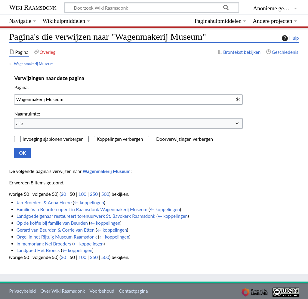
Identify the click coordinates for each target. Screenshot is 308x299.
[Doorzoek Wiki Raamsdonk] (152, 7)
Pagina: (21, 87)
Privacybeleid (22, 291)
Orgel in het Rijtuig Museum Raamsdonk (57, 236)
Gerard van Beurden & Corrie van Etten (56, 230)
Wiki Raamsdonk (32, 7)
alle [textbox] (19, 123)
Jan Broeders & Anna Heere (44, 202)
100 (82, 194)
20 (63, 194)
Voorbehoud (102, 291)
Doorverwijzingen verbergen (184, 139)
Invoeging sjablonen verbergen (53, 139)
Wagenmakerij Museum (34, 63)
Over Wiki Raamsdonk (62, 291)
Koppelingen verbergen (120, 139)
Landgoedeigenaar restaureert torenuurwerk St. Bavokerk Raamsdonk (86, 216)
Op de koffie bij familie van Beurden (52, 223)
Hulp (289, 38)
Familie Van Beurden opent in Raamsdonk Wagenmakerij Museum (82, 209)
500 (105, 194)
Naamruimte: (27, 113)
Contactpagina (133, 291)
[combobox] (128, 99)
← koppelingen (89, 202)
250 (94, 194)
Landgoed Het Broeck (38, 250)
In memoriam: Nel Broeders (44, 243)
